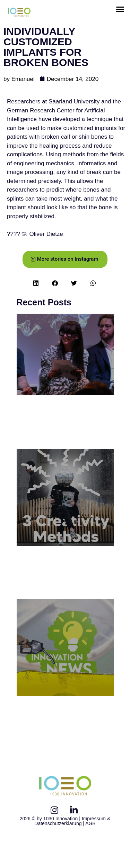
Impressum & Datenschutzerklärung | (72, 821)
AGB (90, 823)
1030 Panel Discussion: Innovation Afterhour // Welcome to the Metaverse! (64, 422)
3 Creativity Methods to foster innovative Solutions (58, 573)
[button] (120, 9)
